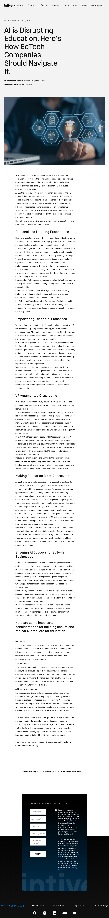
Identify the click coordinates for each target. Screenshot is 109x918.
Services (32, 5)
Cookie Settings (100, 906)
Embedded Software (71, 772)
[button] (98, 5)
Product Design (30, 772)
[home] (8, 5)
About (67, 5)
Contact (74, 5)
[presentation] (70, 878)
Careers (84, 5)
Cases (44, 5)
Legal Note (70, 821)
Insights (55, 5)
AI (16, 772)
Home (6, 20)
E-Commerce (49, 772)
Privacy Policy (59, 906)
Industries (18, 5)
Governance (38, 906)
